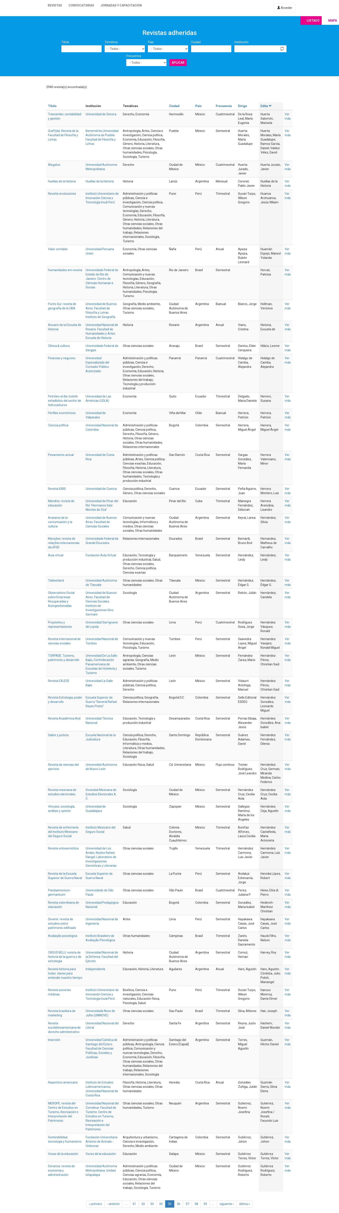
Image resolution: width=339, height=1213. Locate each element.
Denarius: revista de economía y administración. (61, 1170)
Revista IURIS (57, 488)
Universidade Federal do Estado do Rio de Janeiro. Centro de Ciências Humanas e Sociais (102, 278)
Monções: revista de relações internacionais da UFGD (64, 543)
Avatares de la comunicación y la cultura (60, 522)
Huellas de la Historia (100, 181)
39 (205, 1204)
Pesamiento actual (61, 455)
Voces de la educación (63, 1154)
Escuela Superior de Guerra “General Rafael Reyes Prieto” (101, 702)
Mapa (332, 20)
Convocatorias (81, 5)
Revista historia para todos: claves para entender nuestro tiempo (65, 973)
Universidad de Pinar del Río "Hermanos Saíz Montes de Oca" (102, 505)
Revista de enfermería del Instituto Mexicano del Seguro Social (63, 832)
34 (161, 1204)
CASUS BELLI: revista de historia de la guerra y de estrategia (64, 957)
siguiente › (227, 1204)
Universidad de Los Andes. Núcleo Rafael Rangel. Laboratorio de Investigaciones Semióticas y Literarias (101, 857)
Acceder (284, 7)
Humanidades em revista (65, 270)
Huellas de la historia (62, 181)
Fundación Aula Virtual (101, 555)
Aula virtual (55, 555)
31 (134, 1204)
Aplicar (178, 62)
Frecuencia (133, 56)
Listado (313, 20)
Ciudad (196, 42)
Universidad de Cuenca (101, 488)
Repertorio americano (63, 1082)
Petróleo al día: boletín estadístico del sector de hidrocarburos (64, 401)
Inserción (54, 1040)
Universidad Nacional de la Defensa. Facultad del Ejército (102, 957)
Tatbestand (56, 580)
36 (178, 1204)
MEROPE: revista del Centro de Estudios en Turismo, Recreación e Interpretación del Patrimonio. (63, 1112)
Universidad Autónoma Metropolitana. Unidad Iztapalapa (101, 1170)
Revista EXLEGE (58, 681)
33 (152, 1204)
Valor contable (58, 249)
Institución (241, 42)
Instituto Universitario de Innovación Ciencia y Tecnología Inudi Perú (102, 198)
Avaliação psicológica (62, 936)
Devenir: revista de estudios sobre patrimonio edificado (62, 923)
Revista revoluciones (62, 193)
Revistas (55, 5)
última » (244, 1204)
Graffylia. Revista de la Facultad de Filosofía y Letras (63, 135)
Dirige (242, 106)
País (151, 42)
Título (65, 42)
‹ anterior (113, 1204)
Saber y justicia (58, 735)
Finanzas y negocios (61, 358)
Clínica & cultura (59, 346)
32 (143, 1204)
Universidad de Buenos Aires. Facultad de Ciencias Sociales (101, 522)
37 (187, 1204)
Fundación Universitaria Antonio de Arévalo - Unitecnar (101, 1142)
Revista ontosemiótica (63, 848)
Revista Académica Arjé (64, 718)
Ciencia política (58, 425)
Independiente (95, 969)
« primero (95, 1204)
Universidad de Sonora (101, 114)
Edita (266, 106)
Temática (111, 42)
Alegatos (54, 164)
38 (196, 1204)
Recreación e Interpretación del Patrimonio (98, 1125)
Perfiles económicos (62, 413)
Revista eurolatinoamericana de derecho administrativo (64, 1028)
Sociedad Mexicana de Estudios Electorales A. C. (101, 794)
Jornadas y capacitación (121, 5)
